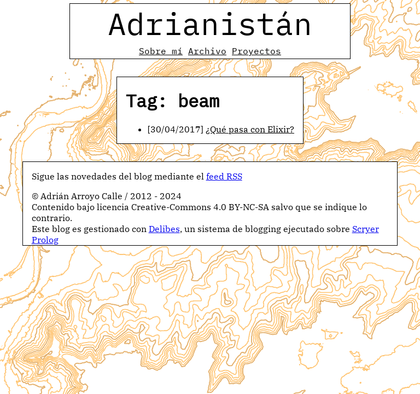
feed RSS (224, 176)
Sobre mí (161, 50)
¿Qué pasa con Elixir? (250, 129)
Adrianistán (210, 23)
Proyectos (256, 50)
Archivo (207, 50)
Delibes (164, 228)
